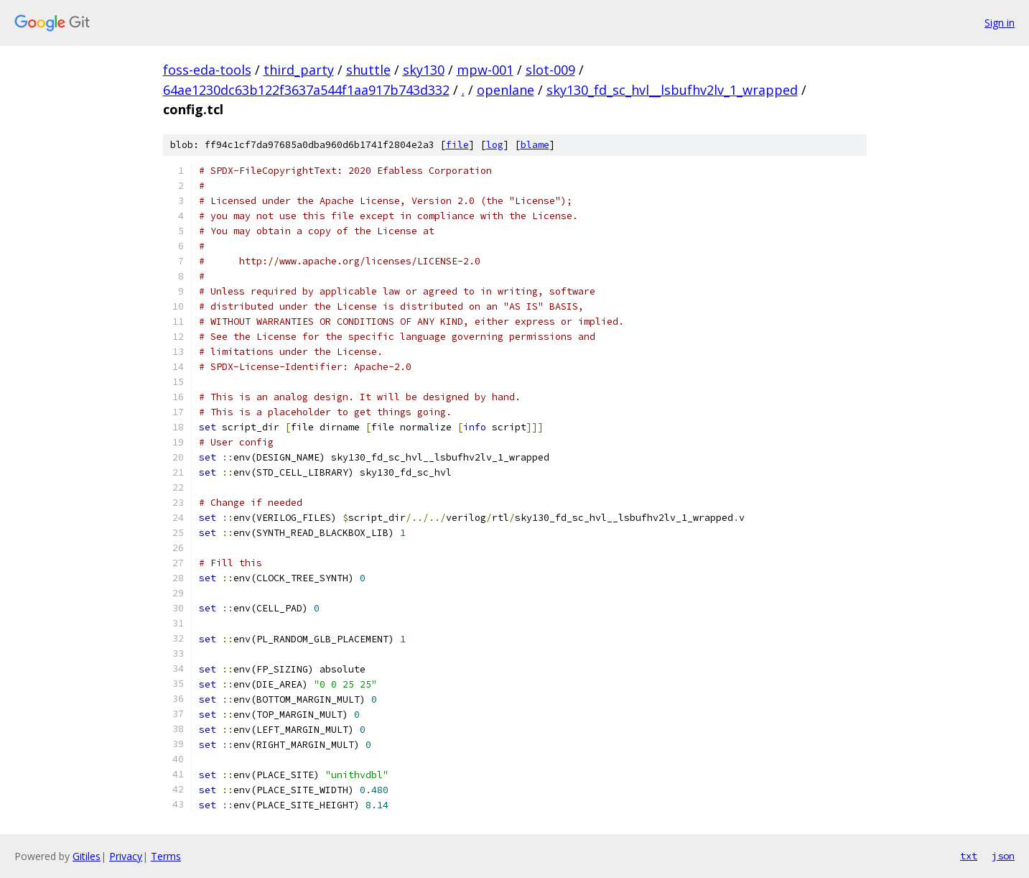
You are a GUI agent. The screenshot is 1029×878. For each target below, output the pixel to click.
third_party (299, 69)
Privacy (125, 856)
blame (535, 145)
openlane (505, 89)
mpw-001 (485, 69)
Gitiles (87, 856)
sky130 (423, 69)
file (457, 145)
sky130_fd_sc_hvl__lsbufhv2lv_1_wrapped (672, 89)
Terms (166, 856)
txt (968, 855)
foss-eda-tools (207, 69)
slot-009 (550, 69)
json (1003, 855)
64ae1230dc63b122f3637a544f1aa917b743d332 (306, 89)
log (494, 145)
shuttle (368, 69)
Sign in (999, 22)
